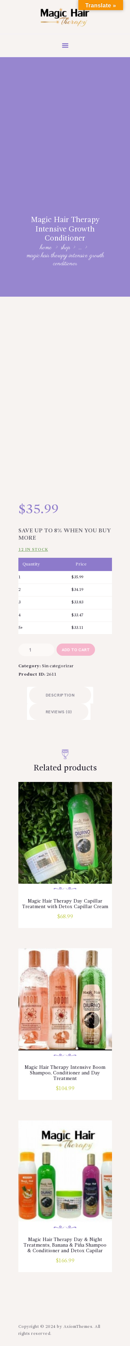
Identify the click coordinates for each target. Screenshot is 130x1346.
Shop (65, 247)
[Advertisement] (65, 125)
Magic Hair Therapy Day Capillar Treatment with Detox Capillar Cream (65, 904)
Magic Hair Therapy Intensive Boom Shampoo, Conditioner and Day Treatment (65, 1073)
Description (60, 695)
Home (46, 248)
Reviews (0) (59, 712)
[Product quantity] (36, 650)
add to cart (76, 650)
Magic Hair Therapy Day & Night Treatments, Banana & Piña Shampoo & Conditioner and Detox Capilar (65, 1245)
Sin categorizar (57, 666)
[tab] (60, 695)
